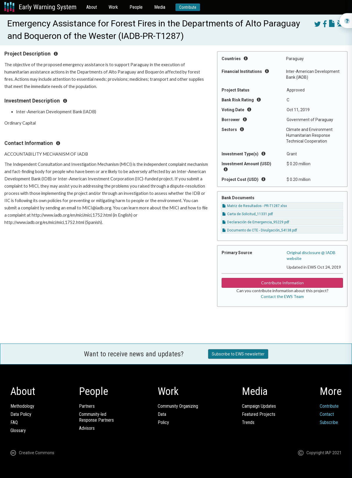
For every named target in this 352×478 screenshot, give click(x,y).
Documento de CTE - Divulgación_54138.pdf (259, 230)
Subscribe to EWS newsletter (238, 354)
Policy (163, 422)
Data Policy (20, 414)
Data (162, 414)
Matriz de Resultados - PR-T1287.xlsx (254, 206)
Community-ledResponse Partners (96, 417)
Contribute (187, 7)
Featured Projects (258, 414)
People (136, 7)
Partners (87, 406)
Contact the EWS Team (282, 296)
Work (113, 7)
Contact (327, 414)
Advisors (87, 428)
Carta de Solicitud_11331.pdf (247, 214)
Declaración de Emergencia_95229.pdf (255, 222)
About (91, 7)
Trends (248, 422)
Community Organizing (178, 406)
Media (159, 7)
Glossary (18, 430)
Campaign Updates (259, 406)
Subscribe (329, 422)
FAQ (14, 422)
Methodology (22, 406)
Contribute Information (282, 282)
